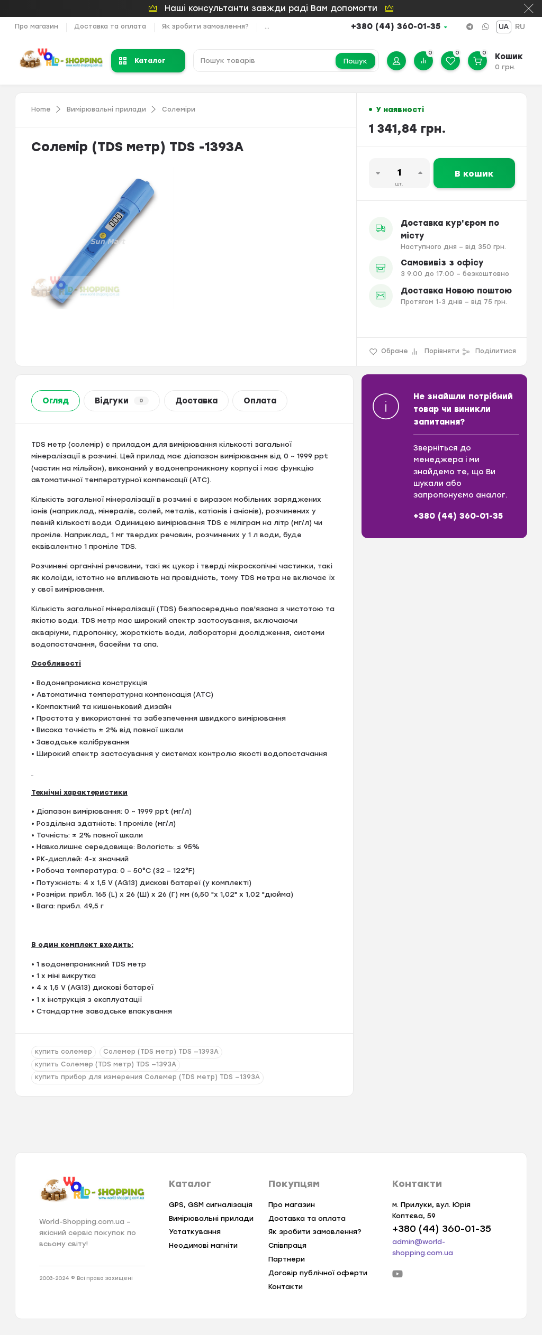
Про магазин (36, 26)
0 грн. (505, 67)
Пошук (355, 61)
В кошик (474, 174)
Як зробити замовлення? (205, 26)
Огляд (55, 401)
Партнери (286, 1259)
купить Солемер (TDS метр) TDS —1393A (105, 1064)
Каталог (142, 61)
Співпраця (287, 1245)
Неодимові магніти (203, 1245)
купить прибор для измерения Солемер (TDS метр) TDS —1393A (147, 1077)
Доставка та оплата (110, 26)
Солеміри (178, 109)
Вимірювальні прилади (106, 109)
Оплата (259, 401)
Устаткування (195, 1232)
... (267, 26)
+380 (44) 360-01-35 (395, 26)
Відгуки (122, 401)
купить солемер (63, 1051)
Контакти (285, 1287)
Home (41, 109)
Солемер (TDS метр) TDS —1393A (161, 1051)
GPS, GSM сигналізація (210, 1205)
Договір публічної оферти (317, 1273)
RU (520, 26)
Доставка (196, 401)
